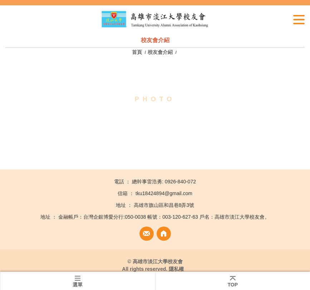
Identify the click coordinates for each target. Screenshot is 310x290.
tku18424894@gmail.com (164, 193)
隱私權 (176, 269)
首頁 (137, 52)
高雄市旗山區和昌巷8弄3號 (164, 205)
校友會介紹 (160, 52)
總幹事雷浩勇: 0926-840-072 (164, 181)
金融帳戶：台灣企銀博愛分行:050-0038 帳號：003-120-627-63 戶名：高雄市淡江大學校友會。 (163, 217)
